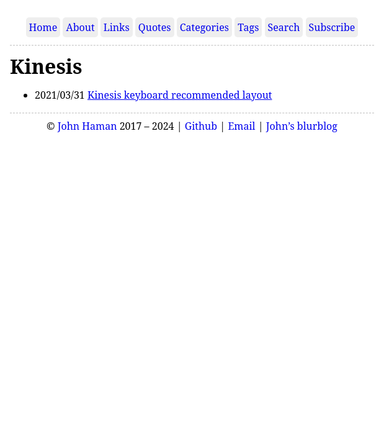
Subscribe (332, 27)
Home (43, 27)
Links (117, 27)
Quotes (154, 27)
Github (201, 126)
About (80, 27)
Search (284, 27)
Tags (248, 27)
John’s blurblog (301, 126)
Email (241, 126)
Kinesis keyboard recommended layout (179, 95)
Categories (204, 27)
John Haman (87, 126)
